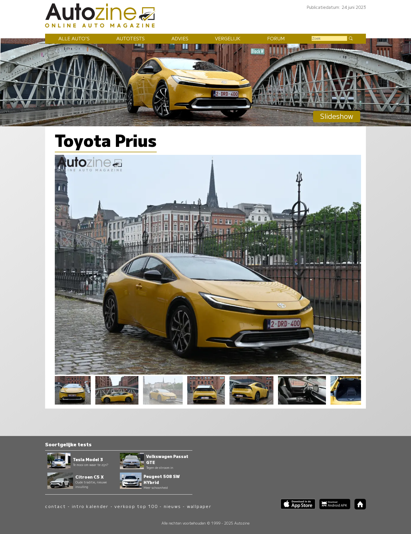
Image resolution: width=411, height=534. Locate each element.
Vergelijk (227, 38)
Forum (276, 38)
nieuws (172, 506)
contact (55, 506)
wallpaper (199, 506)
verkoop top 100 (136, 506)
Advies (180, 38)
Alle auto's (74, 38)
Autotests (130, 38)
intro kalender (90, 506)
